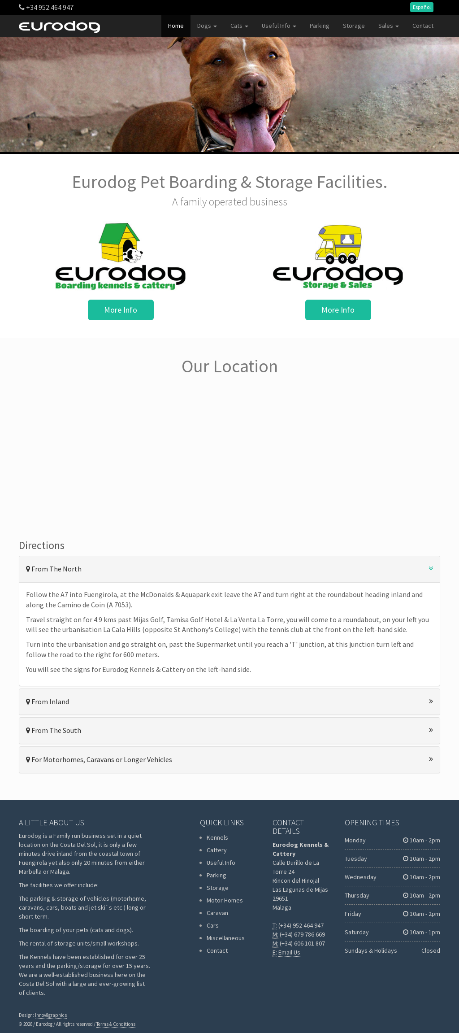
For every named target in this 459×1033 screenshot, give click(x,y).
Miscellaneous (226, 938)
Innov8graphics (51, 1015)
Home (176, 26)
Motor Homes (225, 900)
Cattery (217, 850)
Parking (319, 26)
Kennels (217, 837)
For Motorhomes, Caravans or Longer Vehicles (229, 759)
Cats (239, 26)
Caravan (217, 913)
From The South (229, 730)
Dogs (207, 26)
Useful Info (279, 26)
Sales (388, 26)
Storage (354, 26)
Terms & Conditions (115, 1024)
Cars (213, 925)
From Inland (229, 701)
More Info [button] (120, 310)
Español (422, 7)
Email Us (289, 952)
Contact (422, 26)
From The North (229, 568)
